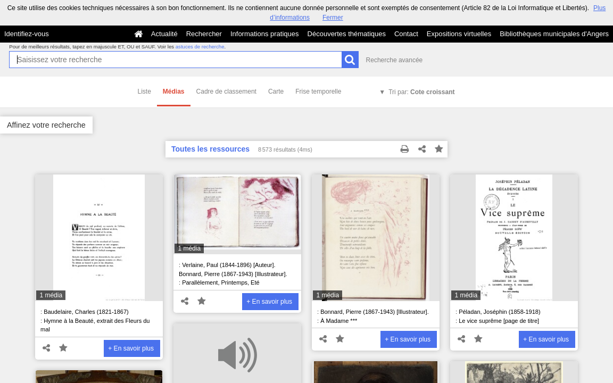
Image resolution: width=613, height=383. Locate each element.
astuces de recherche (200, 46)
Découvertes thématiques (347, 34)
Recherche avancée (394, 60)
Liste (144, 91)
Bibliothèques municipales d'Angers (554, 34)
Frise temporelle (318, 91)
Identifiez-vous (26, 34)
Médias (174, 91)
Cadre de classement (226, 91)
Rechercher (204, 34)
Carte (276, 91)
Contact (406, 34)
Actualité (164, 34)
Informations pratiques (264, 34)
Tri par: (421, 92)
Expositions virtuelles (459, 34)
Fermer (332, 17)
